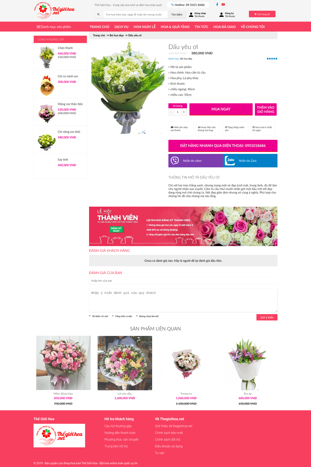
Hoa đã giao (224, 27)
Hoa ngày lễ (145, 27)
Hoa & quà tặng (175, 27)
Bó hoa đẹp (186, 58)
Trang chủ (99, 27)
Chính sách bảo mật (169, 433)
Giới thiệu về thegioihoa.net (173, 426)
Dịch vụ (121, 27)
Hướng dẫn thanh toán (120, 433)
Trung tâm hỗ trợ (116, 446)
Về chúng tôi (253, 27)
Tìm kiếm (176, 14)
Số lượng (177, 105)
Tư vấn (159, 453)
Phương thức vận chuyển (122, 439)
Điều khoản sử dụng (168, 446)
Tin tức (201, 27)
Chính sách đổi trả (167, 439)
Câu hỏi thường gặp (118, 426)
